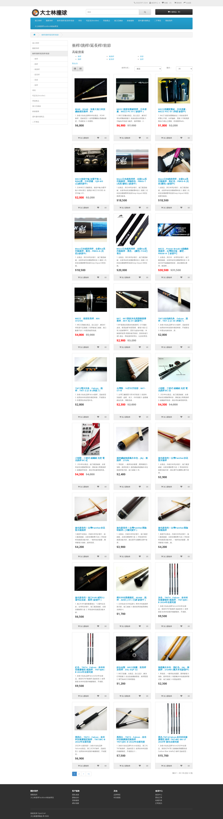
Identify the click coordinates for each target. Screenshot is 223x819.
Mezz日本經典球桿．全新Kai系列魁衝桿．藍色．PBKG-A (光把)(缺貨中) (90, 251)
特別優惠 (117, 797)
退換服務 (75, 800)
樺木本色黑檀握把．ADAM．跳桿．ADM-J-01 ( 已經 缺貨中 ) (131, 598)
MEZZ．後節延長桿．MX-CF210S (87, 319)
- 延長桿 (36, 74)
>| (89, 774)
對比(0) (75, 63)
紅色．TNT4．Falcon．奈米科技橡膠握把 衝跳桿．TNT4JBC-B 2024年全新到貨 (90, 669)
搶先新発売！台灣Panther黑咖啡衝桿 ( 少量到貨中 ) (131, 529)
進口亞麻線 (118, 20)
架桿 (141, 59)
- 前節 (35, 80)
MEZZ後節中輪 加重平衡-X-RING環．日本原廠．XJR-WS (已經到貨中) (89, 181)
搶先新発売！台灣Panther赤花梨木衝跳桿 (90, 529)
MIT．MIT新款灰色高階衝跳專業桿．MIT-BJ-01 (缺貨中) (131, 319)
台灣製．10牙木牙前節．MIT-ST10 (131, 389)
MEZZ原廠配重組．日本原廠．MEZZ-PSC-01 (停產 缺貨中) (173, 110)
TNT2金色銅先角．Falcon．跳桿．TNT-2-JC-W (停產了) (173, 319)
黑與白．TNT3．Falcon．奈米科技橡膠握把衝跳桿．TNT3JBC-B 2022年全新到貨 (131, 739)
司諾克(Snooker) (92, 20)
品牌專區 (117, 794)
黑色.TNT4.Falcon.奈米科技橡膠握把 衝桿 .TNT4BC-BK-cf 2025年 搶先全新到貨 (172, 739)
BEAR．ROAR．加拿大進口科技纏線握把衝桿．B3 (90, 110)
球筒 (80, 20)
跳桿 (79, 59)
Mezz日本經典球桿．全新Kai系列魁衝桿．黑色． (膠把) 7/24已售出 (132, 251)
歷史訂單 (158, 797)
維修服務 (130, 20)
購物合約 (75, 797)
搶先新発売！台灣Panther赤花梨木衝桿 (173, 459)
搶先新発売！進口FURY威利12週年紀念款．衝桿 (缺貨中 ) (89, 598)
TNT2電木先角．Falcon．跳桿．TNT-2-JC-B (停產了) (89, 389)
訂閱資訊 (158, 803)
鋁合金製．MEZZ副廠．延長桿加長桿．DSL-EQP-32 (131, 668)
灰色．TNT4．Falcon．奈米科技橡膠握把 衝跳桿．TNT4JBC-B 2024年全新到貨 (173, 600)
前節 (141, 56)
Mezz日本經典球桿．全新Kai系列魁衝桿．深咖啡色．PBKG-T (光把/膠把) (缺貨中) (132, 181)
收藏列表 (158, 800)
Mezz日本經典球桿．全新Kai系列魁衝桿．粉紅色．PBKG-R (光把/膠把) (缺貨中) (173, 181)
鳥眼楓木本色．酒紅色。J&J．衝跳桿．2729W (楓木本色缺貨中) (173, 668)
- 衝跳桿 (36, 69)
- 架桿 (35, 85)
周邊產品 (106, 20)
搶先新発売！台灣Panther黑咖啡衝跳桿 (173, 529)
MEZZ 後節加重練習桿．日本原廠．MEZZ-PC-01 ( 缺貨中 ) (132, 110)
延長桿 (111, 59)
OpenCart (42, 813)
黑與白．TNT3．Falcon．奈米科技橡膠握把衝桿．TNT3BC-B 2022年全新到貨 (90, 739)
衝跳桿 (111, 56)
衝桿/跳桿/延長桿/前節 (65, 20)
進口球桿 (38, 20)
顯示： (169, 67)
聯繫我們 (33, 794)
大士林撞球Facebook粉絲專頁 (46, 26)
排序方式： (126, 67)
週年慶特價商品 (144, 20)
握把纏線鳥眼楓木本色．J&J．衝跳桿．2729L (132, 459)
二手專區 (157, 20)
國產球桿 (49, 20)
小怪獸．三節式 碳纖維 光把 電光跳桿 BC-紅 (90, 459)
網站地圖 (75, 803)
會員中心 (158, 794)
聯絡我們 (168, 20)
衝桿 (79, 56)
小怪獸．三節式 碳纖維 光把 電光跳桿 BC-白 (173, 389)
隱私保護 (75, 794)
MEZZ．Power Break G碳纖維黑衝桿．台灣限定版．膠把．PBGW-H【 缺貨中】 (173, 251)
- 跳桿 (35, 64)
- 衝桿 (35, 59)
